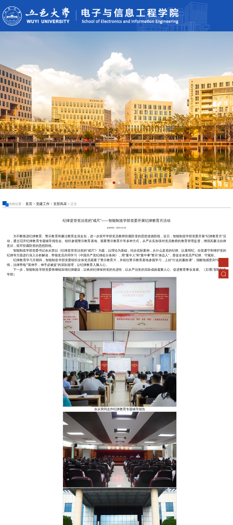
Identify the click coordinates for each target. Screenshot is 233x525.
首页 (28, 204)
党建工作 (43, 204)
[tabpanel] (116, 110)
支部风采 (60, 204)
